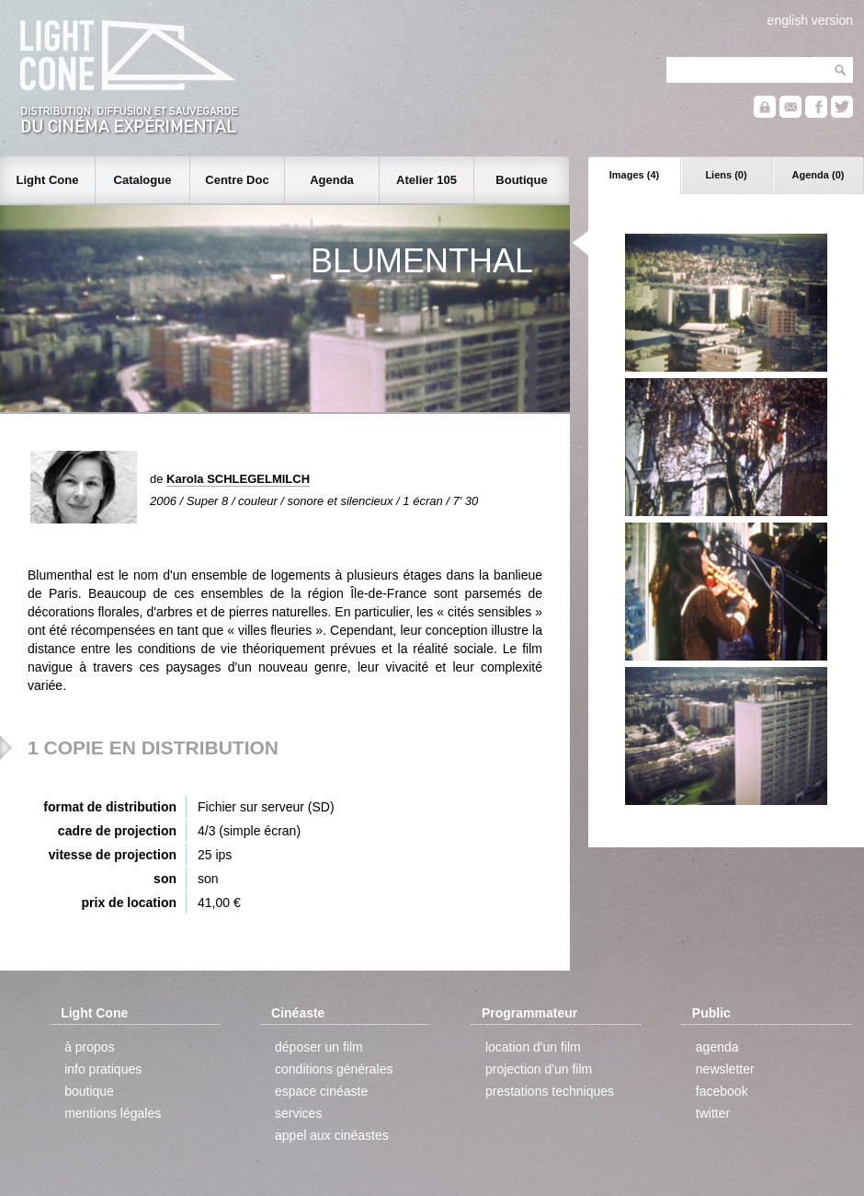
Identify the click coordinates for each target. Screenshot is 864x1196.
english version (810, 20)
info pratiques (103, 1069)
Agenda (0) (818, 174)
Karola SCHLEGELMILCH (238, 479)
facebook (722, 1091)
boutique (89, 1091)
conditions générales (333, 1069)
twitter (713, 1113)
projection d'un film (538, 1069)
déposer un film (319, 1047)
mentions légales (112, 1113)
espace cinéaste (321, 1091)
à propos (89, 1047)
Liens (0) (725, 174)
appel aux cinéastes (332, 1135)
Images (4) (634, 174)
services (298, 1113)
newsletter (725, 1069)
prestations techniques (549, 1091)
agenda (717, 1047)
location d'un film (533, 1047)
